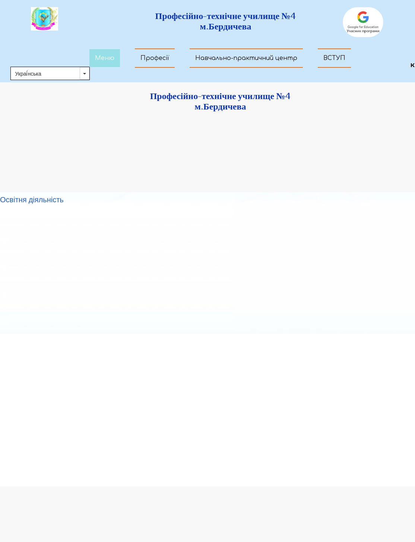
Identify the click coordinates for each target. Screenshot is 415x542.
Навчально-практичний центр (246, 58)
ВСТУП (334, 58)
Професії (154, 58)
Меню (104, 58)
